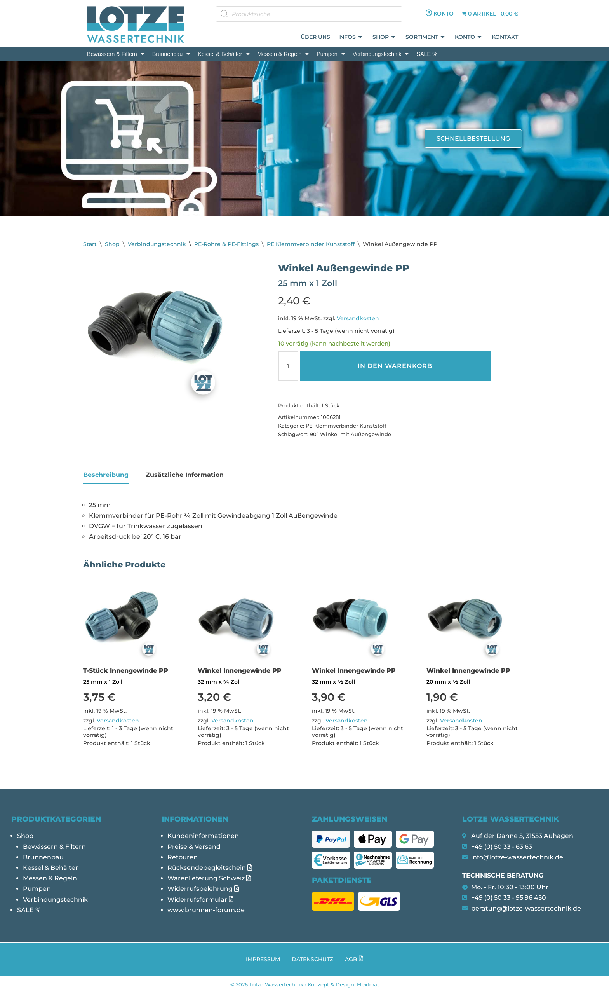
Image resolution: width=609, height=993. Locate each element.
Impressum (263, 959)
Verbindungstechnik (381, 54)
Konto (468, 37)
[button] (115, 54)
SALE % (426, 54)
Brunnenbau (171, 54)
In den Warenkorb (395, 366)
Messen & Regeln (283, 54)
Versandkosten (358, 318)
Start (90, 244)
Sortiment (425, 37)
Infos (351, 37)
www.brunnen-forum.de (206, 910)
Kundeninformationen (203, 835)
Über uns (316, 37)
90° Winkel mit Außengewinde (350, 434)
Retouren (182, 857)
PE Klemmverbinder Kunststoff (311, 244)
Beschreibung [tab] (106, 474)
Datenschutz (312, 959)
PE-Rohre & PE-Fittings (226, 244)
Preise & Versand (194, 846)
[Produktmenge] (288, 366)
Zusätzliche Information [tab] (185, 474)
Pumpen (331, 54)
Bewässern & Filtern (115, 54)
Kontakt (505, 37)
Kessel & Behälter (223, 54)
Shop (384, 37)
